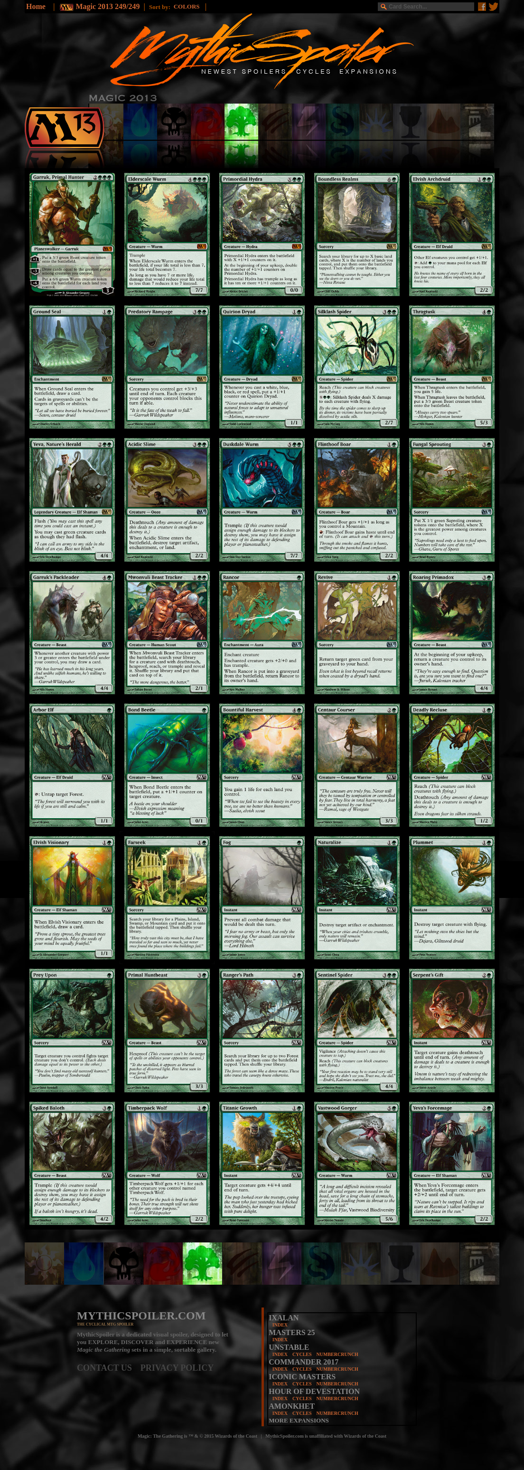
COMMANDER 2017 (303, 1362)
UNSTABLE (289, 1347)
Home (36, 6)
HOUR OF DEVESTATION (314, 1391)
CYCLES (302, 1354)
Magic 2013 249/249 (107, 6)
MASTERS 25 (292, 1332)
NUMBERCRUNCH (337, 1354)
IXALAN (284, 1318)
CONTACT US (108, 1368)
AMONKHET (292, 1406)
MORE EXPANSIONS (299, 1420)
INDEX (280, 1324)
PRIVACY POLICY (177, 1368)
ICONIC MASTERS (302, 1377)
